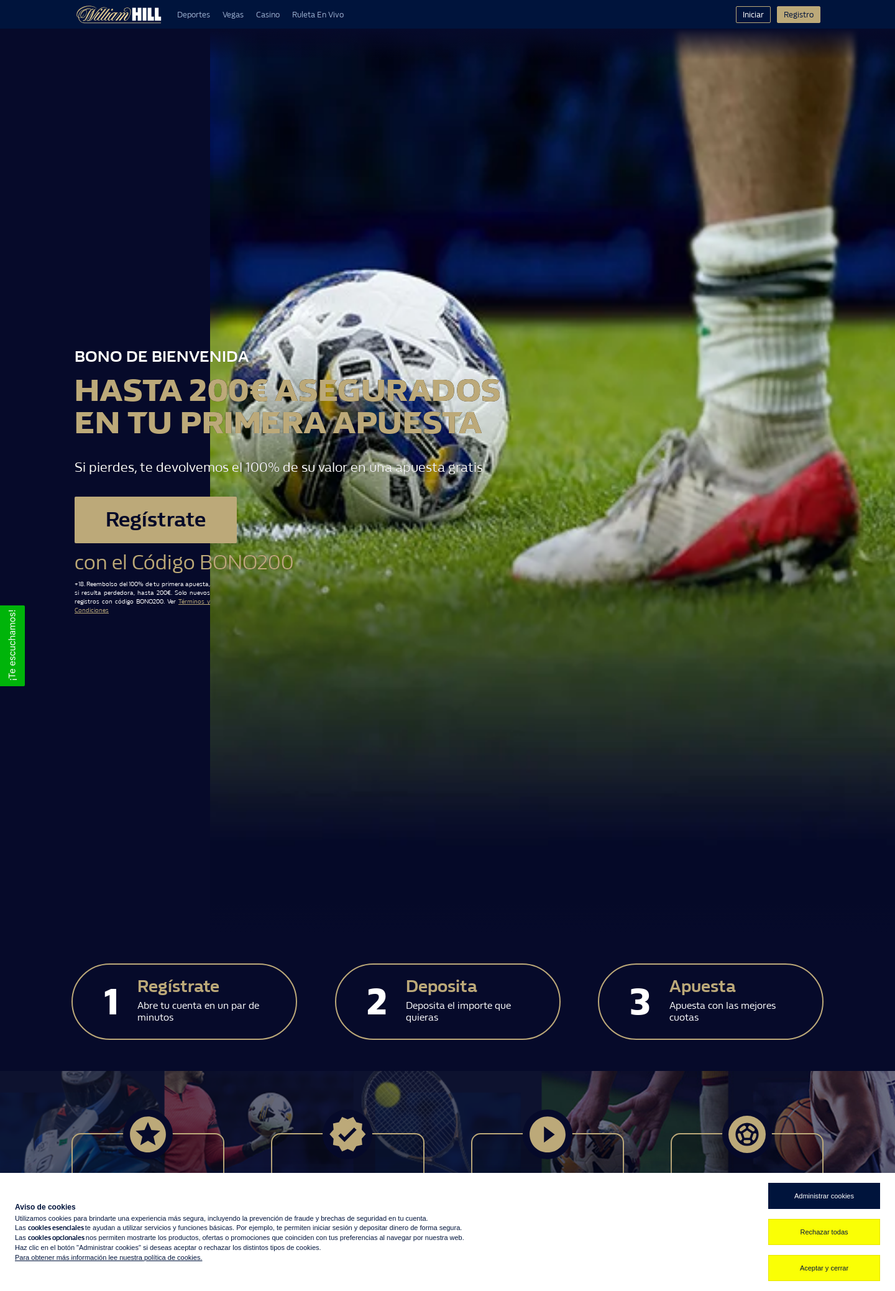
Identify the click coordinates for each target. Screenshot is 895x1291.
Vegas (233, 15)
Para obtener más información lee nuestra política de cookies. (108, 1257)
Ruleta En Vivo (318, 15)
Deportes (193, 15)
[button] (12, 645)
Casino (268, 15)
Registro (799, 14)
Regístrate (157, 520)
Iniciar (753, 14)
